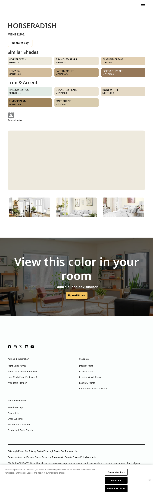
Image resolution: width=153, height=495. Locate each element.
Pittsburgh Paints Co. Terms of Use (61, 451)
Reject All (116, 480)
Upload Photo (76, 295)
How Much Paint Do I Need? (22, 377)
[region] (76, 480)
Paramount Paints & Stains (93, 388)
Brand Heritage (15, 407)
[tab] (30, 207)
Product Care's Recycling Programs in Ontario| (49, 457)
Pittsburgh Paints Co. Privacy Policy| (25, 451)
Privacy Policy (79, 457)
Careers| (12, 457)
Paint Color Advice (17, 365)
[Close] (149, 480)
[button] (142, 5)
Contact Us (13, 413)
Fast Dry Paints (87, 382)
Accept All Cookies (115, 488)
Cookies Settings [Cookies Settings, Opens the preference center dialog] (116, 472)
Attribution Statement (19, 424)
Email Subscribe (16, 418)
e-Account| (21, 457)
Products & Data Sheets (20, 430)
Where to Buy (20, 43)
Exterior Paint (86, 371)
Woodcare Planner (17, 382)
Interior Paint (86, 365)
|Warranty (91, 457)
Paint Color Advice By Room (22, 371)
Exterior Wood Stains (90, 377)
